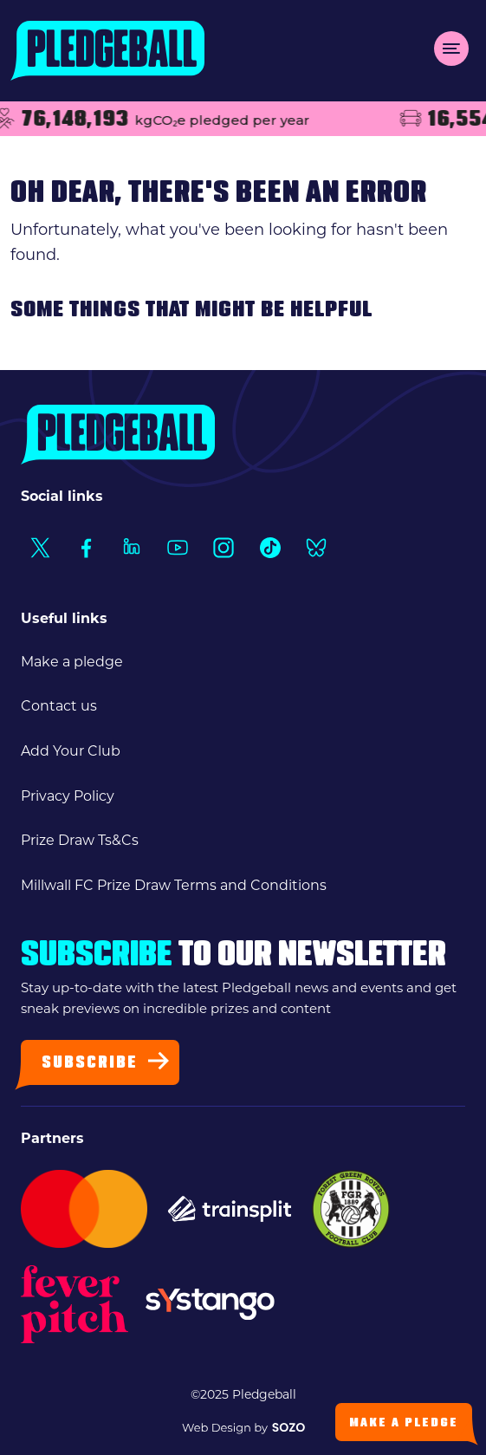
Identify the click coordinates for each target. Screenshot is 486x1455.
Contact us (59, 706)
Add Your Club (70, 751)
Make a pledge (72, 661)
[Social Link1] (39, 547)
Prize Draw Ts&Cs (80, 840)
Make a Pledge (403, 1423)
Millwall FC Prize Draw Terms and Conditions (174, 885)
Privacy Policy (67, 796)
